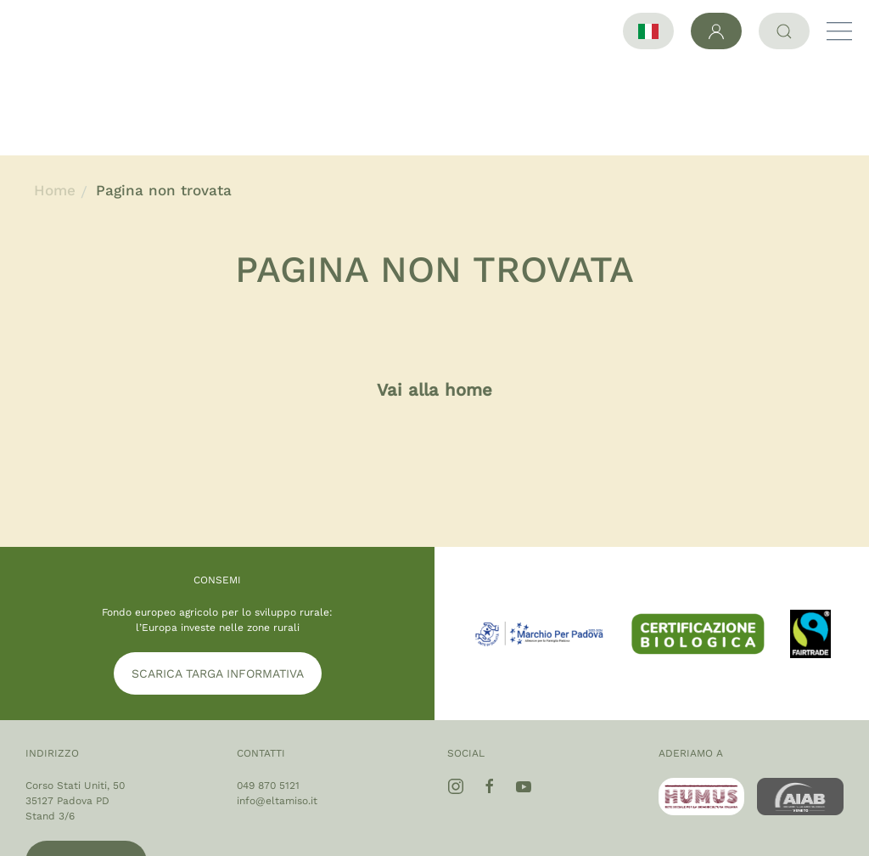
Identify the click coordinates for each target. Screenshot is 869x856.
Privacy (751, 836)
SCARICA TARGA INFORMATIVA (218, 580)
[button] (839, 31)
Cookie (814, 836)
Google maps (86, 768)
